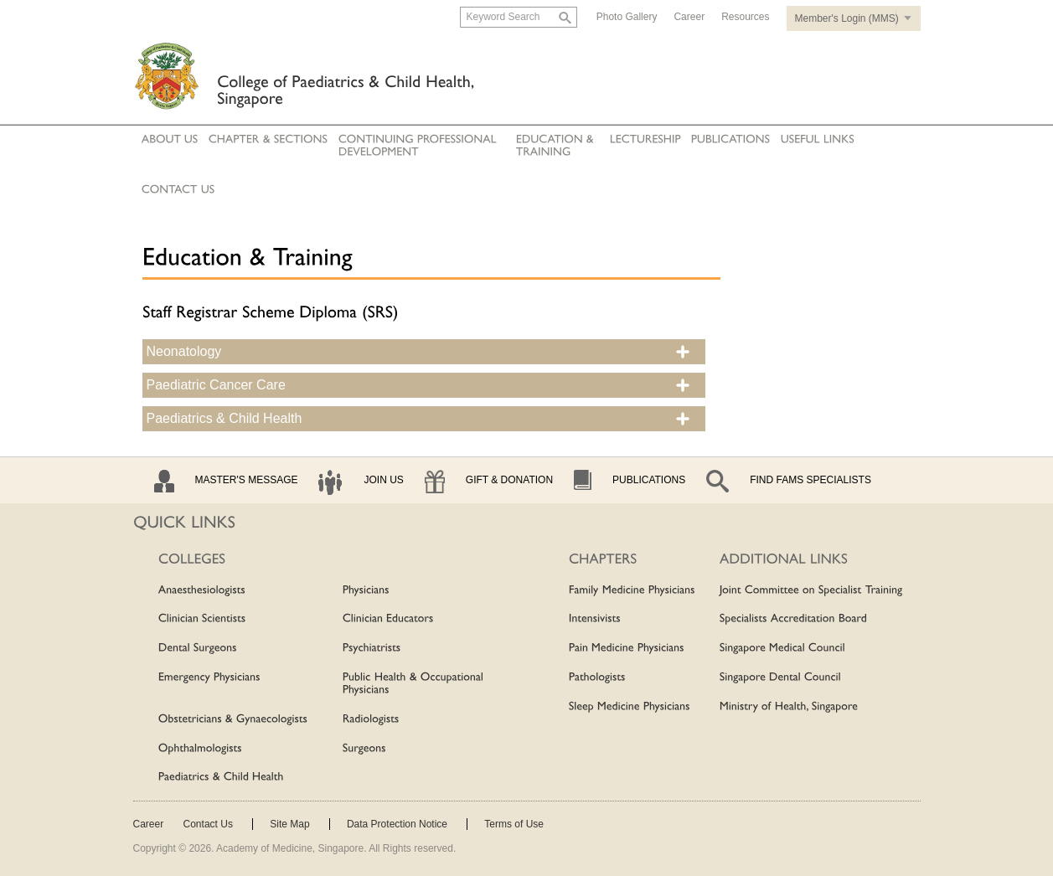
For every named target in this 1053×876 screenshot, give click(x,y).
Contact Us (208, 824)
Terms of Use (514, 824)
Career (689, 17)
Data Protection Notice (397, 824)
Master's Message (246, 480)
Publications (648, 480)
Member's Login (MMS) (847, 18)
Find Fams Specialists (810, 480)
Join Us (383, 480)
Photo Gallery (627, 17)
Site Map (289, 824)
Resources (745, 17)
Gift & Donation (509, 480)
